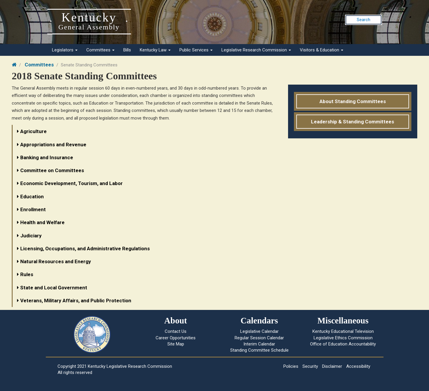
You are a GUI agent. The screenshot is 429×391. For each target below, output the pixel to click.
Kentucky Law (155, 50)
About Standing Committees (352, 101)
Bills (127, 50)
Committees (100, 50)
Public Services (196, 50)
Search (363, 19)
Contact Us (175, 331)
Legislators (65, 50)
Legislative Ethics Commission (343, 337)
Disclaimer (332, 366)
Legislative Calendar (259, 331)
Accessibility (358, 366)
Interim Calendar (259, 344)
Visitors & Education (321, 50)
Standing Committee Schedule (259, 350)
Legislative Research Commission (256, 50)
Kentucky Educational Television (343, 331)
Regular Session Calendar (259, 337)
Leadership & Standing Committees (352, 122)
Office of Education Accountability (343, 344)
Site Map (175, 344)
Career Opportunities (176, 337)
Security (310, 366)
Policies (290, 366)
